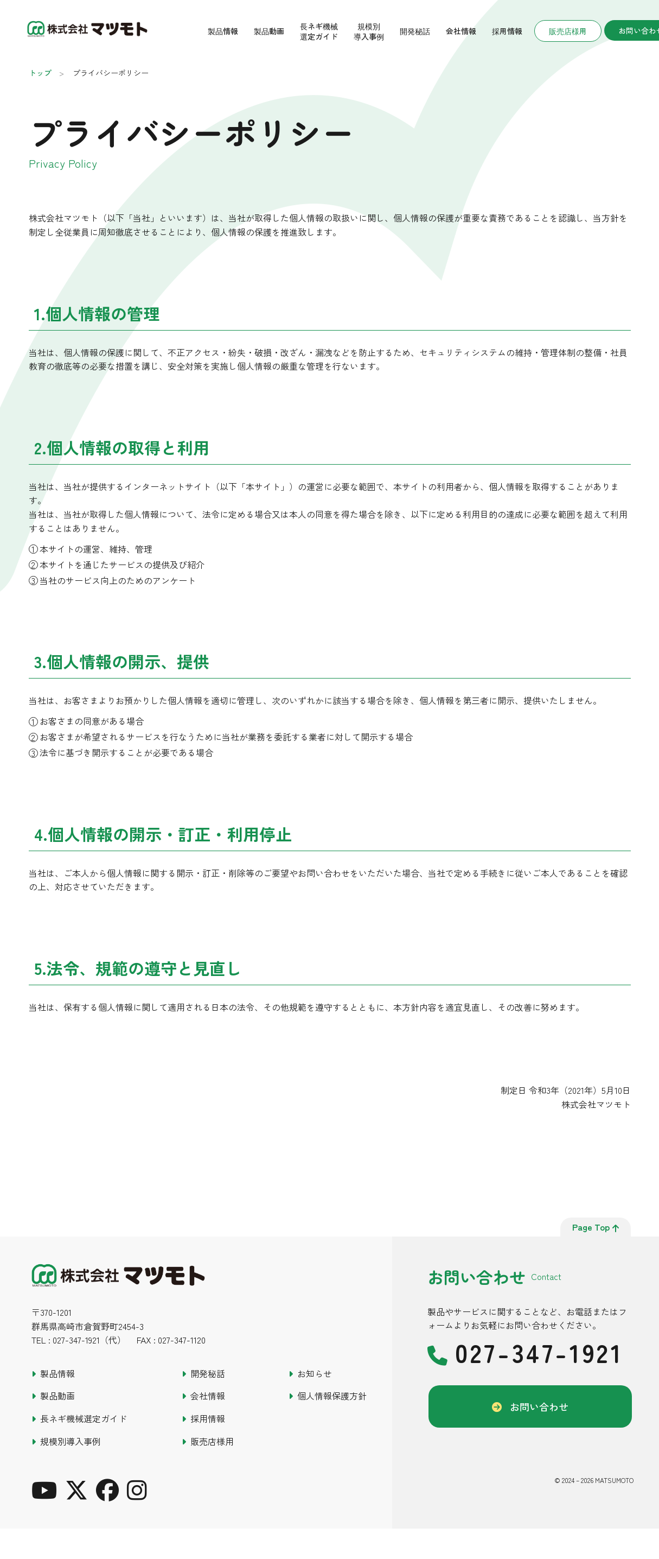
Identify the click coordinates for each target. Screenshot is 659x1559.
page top (595, 1226)
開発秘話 (415, 31)
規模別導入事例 (369, 31)
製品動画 (269, 31)
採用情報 (507, 31)
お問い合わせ (539, 1406)
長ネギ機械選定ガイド (319, 31)
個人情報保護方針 (332, 1395)
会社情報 (461, 31)
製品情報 (223, 31)
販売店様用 (568, 31)
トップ (40, 72)
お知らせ (314, 1373)
